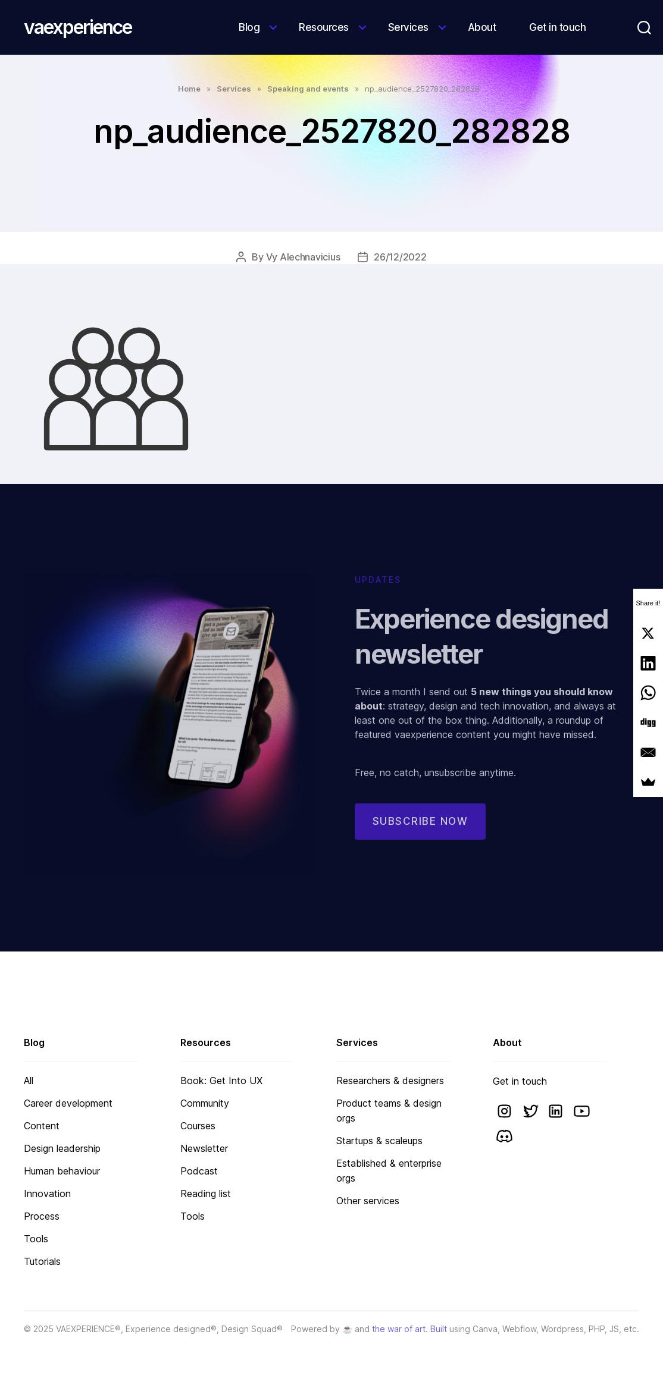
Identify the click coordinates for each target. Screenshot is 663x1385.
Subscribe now (420, 830)
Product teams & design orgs (389, 1110)
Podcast (199, 1171)
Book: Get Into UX (221, 1080)
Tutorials (42, 1261)
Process (42, 1216)
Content (42, 1126)
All (28, 1080)
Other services (367, 1201)
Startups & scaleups (379, 1141)
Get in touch (557, 27)
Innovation (47, 1193)
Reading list (205, 1193)
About (482, 27)
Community (204, 1103)
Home (189, 88)
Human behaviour (62, 1171)
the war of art (399, 1329)
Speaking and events (308, 88)
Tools (36, 1239)
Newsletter (204, 1148)
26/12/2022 (400, 257)
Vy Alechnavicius (303, 257)
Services (408, 27)
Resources (324, 27)
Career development (68, 1103)
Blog (249, 27)
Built (438, 1329)
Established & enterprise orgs (389, 1170)
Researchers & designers (390, 1080)
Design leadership (62, 1148)
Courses (197, 1126)
